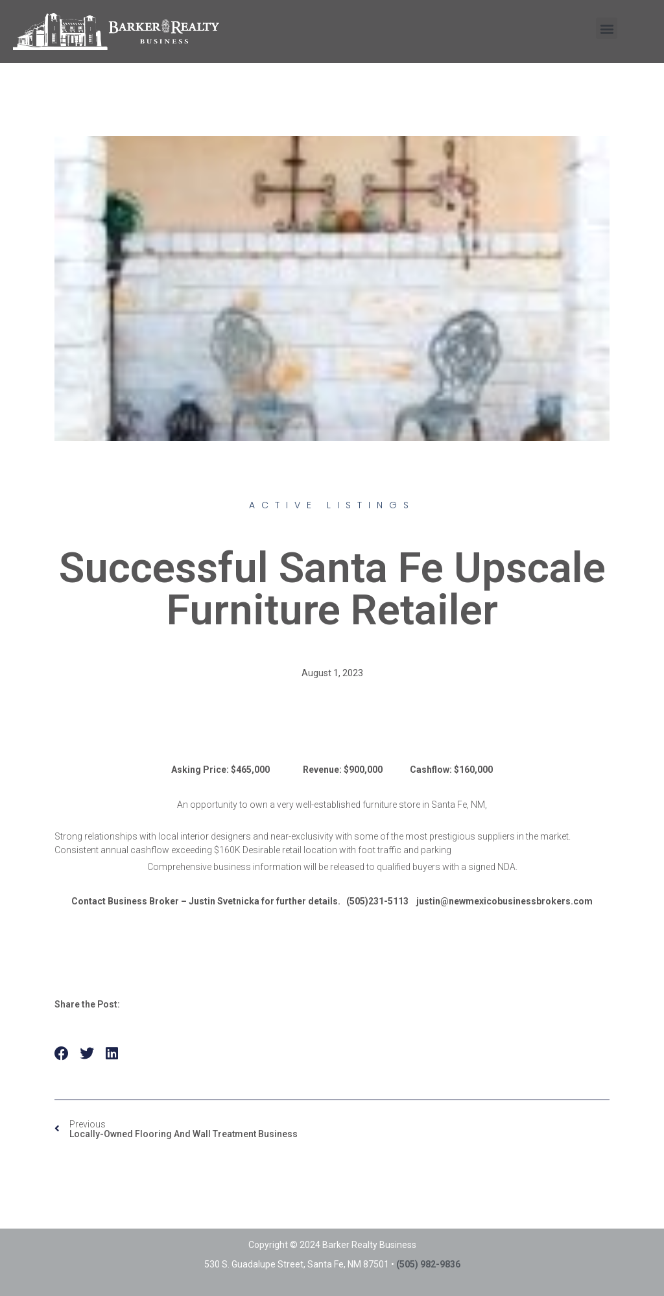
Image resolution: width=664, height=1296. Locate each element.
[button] (606, 28)
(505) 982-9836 (428, 1264)
